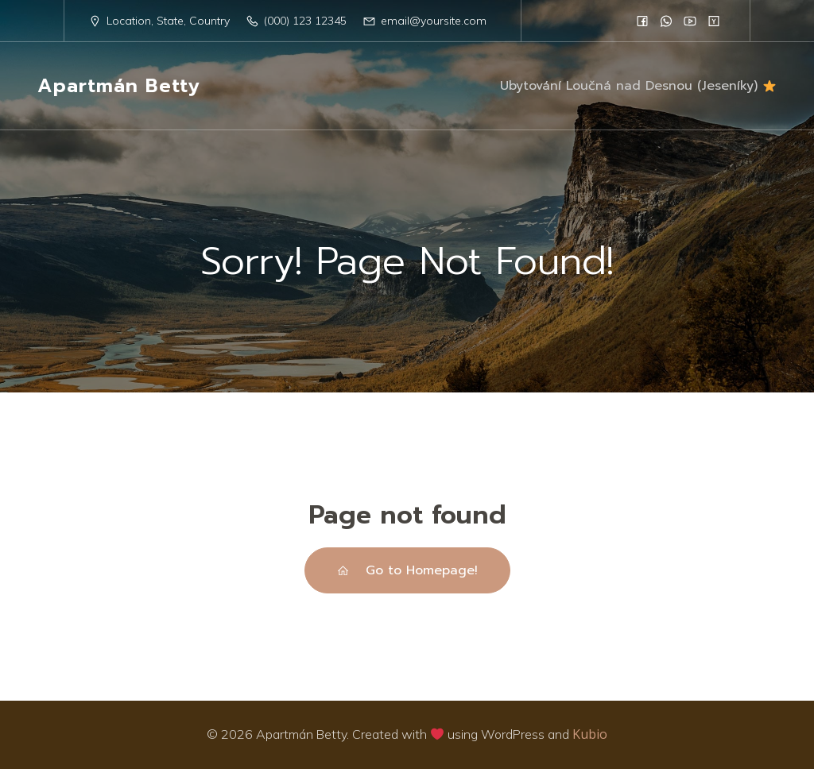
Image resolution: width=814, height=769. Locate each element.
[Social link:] (642, 21)
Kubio (589, 734)
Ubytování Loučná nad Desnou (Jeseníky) (638, 85)
